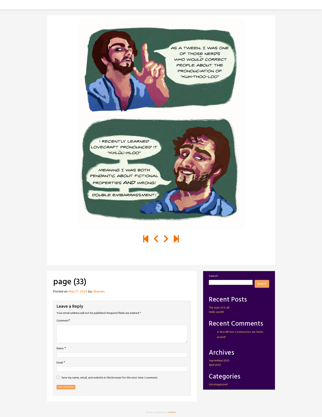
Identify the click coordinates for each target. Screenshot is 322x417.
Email (59, 363)
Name (60, 349)
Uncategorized (218, 384)
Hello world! (216, 312)
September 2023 (219, 360)
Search (213, 276)
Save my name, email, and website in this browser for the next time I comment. (109, 378)
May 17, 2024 (77, 291)
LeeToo (172, 412)
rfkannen (99, 291)
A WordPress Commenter (234, 332)
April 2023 (215, 365)
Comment (62, 321)
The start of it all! (219, 307)
